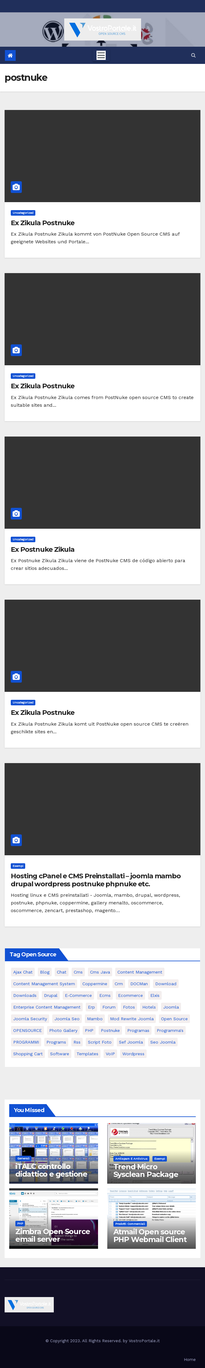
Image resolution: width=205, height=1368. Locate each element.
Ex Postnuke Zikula (42, 549)
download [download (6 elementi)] (165, 983)
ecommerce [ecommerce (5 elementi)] (130, 995)
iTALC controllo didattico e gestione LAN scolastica (51, 1174)
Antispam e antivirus (131, 1158)
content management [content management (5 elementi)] (139, 972)
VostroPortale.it (144, 1341)
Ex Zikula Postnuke (42, 223)
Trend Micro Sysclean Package (145, 1170)
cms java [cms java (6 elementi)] (100, 972)
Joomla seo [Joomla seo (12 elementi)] (67, 1018)
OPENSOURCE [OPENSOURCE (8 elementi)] (27, 1030)
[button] (193, 55)
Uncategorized (23, 212)
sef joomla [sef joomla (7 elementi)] (131, 1042)
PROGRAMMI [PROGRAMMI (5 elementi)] (26, 1042)
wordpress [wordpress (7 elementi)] (133, 1053)
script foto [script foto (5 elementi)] (100, 1042)
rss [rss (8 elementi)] (77, 1042)
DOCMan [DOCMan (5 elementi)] (139, 983)
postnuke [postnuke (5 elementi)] (110, 1030)
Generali (23, 1158)
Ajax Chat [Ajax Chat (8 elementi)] (23, 972)
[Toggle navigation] (101, 55)
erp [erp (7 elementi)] (91, 1007)
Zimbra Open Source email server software (52, 1239)
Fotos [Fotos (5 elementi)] (129, 1007)
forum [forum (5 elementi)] (109, 1007)
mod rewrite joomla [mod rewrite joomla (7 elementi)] (132, 1018)
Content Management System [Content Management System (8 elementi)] (44, 983)
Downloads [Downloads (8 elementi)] (25, 995)
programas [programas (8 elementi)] (138, 1030)
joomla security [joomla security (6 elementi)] (30, 1018)
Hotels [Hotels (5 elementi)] (149, 1007)
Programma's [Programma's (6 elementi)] (170, 1030)
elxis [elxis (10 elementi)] (155, 995)
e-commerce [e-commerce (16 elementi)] (78, 995)
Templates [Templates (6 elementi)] (87, 1053)
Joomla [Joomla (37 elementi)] (171, 1007)
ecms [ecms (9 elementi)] (105, 995)
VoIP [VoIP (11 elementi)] (110, 1053)
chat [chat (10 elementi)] (61, 972)
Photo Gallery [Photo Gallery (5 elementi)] (63, 1030)
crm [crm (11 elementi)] (119, 983)
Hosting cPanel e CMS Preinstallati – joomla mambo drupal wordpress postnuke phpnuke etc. (96, 880)
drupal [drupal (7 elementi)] (50, 995)
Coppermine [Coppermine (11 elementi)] (94, 983)
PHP (20, 1223)
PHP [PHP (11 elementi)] (89, 1030)
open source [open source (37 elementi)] (174, 1018)
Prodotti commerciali (130, 1223)
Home (190, 1359)
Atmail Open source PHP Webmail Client (150, 1235)
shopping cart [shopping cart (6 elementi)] (28, 1053)
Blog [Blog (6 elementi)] (44, 972)
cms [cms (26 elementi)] (78, 972)
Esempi (18, 866)
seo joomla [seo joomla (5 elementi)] (162, 1042)
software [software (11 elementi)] (59, 1053)
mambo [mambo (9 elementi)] (95, 1018)
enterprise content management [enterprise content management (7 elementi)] (47, 1007)
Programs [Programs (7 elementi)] (56, 1042)
